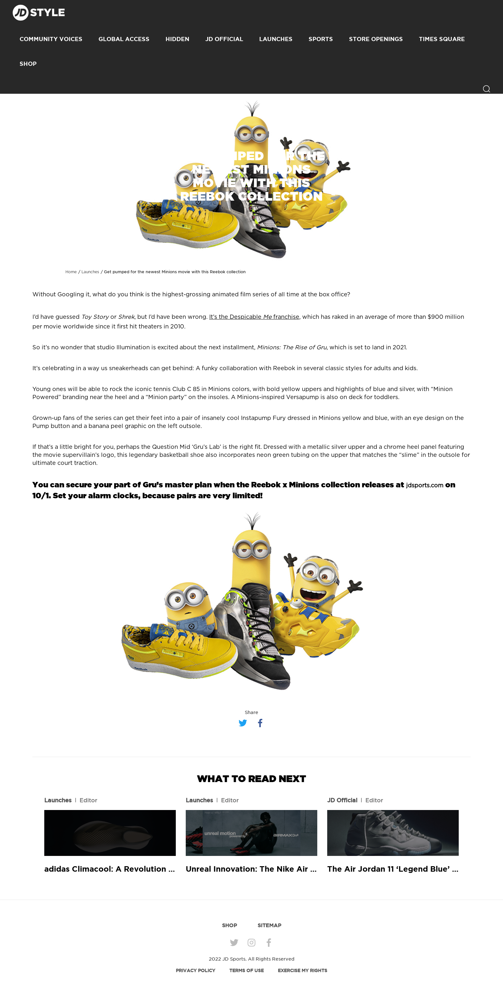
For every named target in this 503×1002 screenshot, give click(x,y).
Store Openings (376, 39)
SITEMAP (269, 925)
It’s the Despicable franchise (254, 317)
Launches (276, 39)
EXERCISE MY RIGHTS (302, 970)
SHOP (28, 63)
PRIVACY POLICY (195, 970)
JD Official (224, 39)
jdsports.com (424, 486)
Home (71, 272)
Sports (321, 39)
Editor (88, 800)
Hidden (177, 39)
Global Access (123, 39)
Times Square (442, 39)
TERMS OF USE (246, 970)
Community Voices (51, 39)
